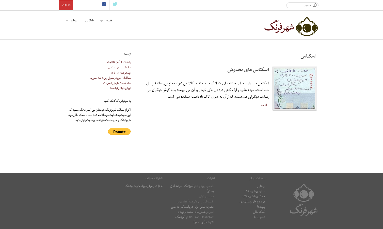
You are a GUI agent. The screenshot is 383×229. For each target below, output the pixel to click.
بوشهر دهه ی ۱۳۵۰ (121, 73)
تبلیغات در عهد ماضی (119, 68)
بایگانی (89, 21)
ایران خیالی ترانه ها (120, 88)
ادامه (264, 105)
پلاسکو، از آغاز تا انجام (119, 63)
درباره (72, 21)
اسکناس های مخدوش (248, 70)
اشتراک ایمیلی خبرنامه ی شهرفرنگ (144, 186)
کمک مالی (259, 212)
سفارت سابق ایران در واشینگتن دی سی (192, 207)
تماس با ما (259, 217)
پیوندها (261, 207)
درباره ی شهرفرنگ (254, 191)
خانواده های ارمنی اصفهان (117, 83)
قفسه (106, 21)
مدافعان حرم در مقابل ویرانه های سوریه (110, 78)
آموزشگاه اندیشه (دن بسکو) (192, 189)
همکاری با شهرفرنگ (253, 196)
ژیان (201, 196)
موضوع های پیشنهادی (252, 202)
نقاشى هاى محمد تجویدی (191, 212)
